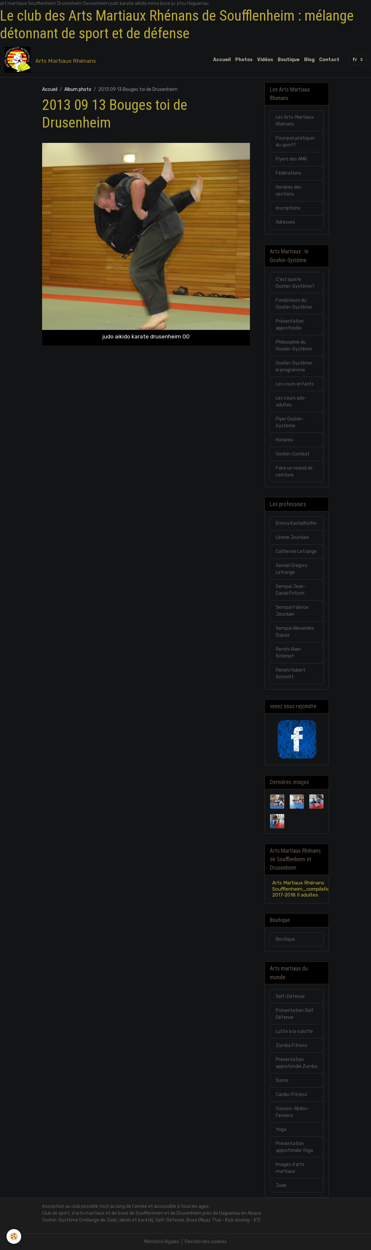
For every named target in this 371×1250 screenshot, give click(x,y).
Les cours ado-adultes (291, 401)
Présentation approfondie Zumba (296, 1063)
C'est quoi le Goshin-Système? (295, 283)
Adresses (285, 222)
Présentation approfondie (290, 324)
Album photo (77, 89)
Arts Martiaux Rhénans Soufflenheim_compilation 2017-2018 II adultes (302, 889)
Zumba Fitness (291, 1045)
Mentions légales (161, 1241)
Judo (281, 1185)
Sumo (282, 1080)
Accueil (222, 59)
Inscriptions (288, 208)
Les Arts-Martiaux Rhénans (295, 120)
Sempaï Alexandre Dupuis (295, 631)
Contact (329, 59)
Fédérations (288, 173)
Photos (244, 59)
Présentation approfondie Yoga (294, 1147)
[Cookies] (14, 1236)
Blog (309, 59)
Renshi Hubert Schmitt (290, 673)
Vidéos (265, 59)
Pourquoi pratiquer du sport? (295, 141)
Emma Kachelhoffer (296, 523)
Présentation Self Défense (295, 1014)
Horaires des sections (288, 190)
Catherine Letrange (296, 551)
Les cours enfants (295, 384)
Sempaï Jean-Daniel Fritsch (291, 590)
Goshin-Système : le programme (295, 366)
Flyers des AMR (291, 159)
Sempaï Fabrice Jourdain (292, 611)
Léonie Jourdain (292, 537)
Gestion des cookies (206, 1241)
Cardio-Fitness (291, 1094)
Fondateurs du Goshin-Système (294, 304)
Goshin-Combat (293, 454)
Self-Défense (290, 996)
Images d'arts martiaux (290, 1168)
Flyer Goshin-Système (290, 422)
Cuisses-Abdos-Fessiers (292, 1112)
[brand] (51, 60)
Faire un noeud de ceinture (294, 471)
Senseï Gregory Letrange (292, 569)
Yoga (281, 1129)
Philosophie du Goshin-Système (294, 345)
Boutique (289, 59)
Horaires (284, 440)
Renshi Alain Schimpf (288, 652)
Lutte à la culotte (294, 1031)
